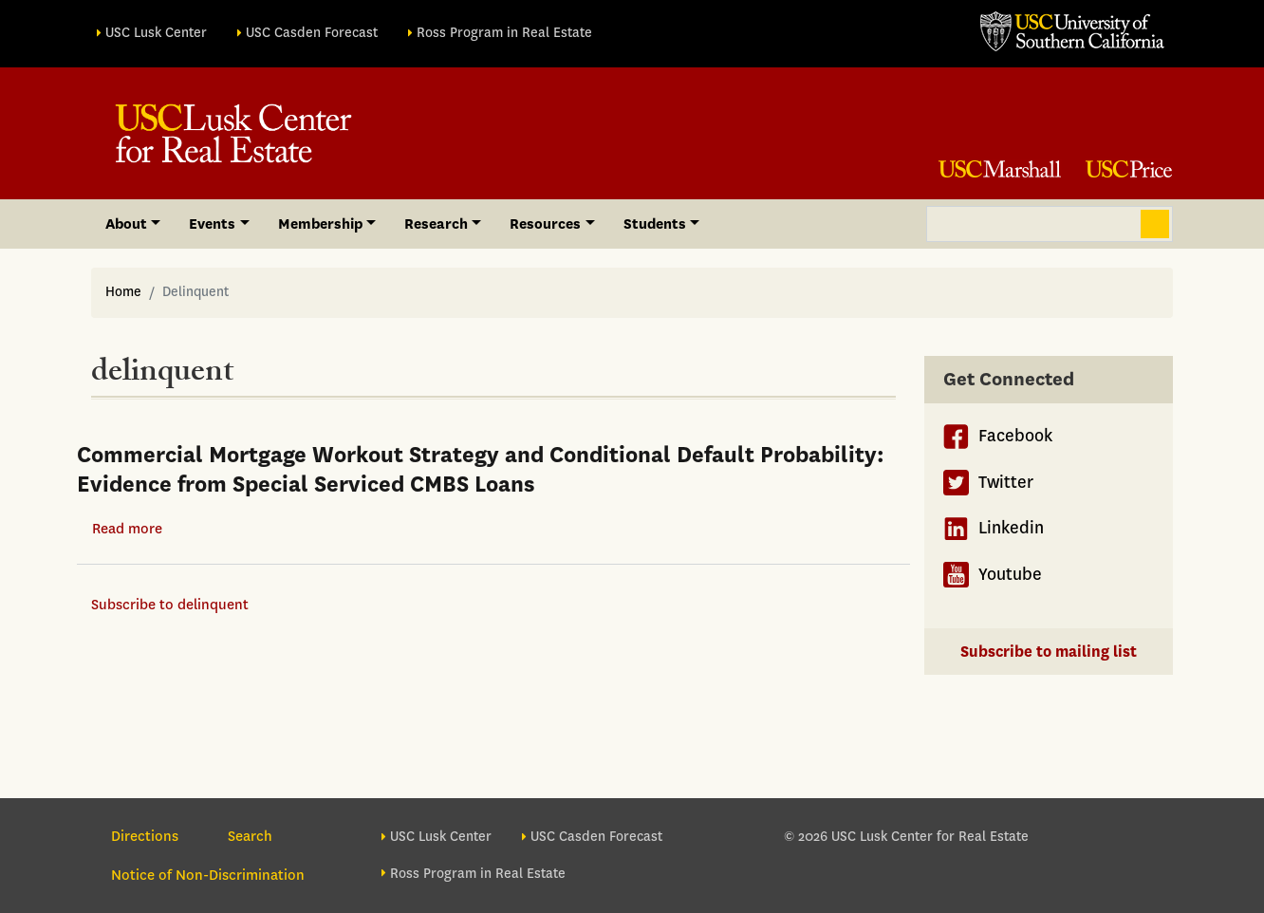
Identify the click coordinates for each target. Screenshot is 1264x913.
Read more (127, 528)
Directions (144, 836)
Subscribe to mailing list (1048, 651)
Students (654, 223)
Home (123, 292)
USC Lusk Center (156, 33)
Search (1155, 224)
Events (212, 223)
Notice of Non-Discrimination (208, 875)
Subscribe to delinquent (170, 604)
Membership (320, 223)
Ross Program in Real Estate (504, 33)
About (126, 223)
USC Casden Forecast (312, 33)
